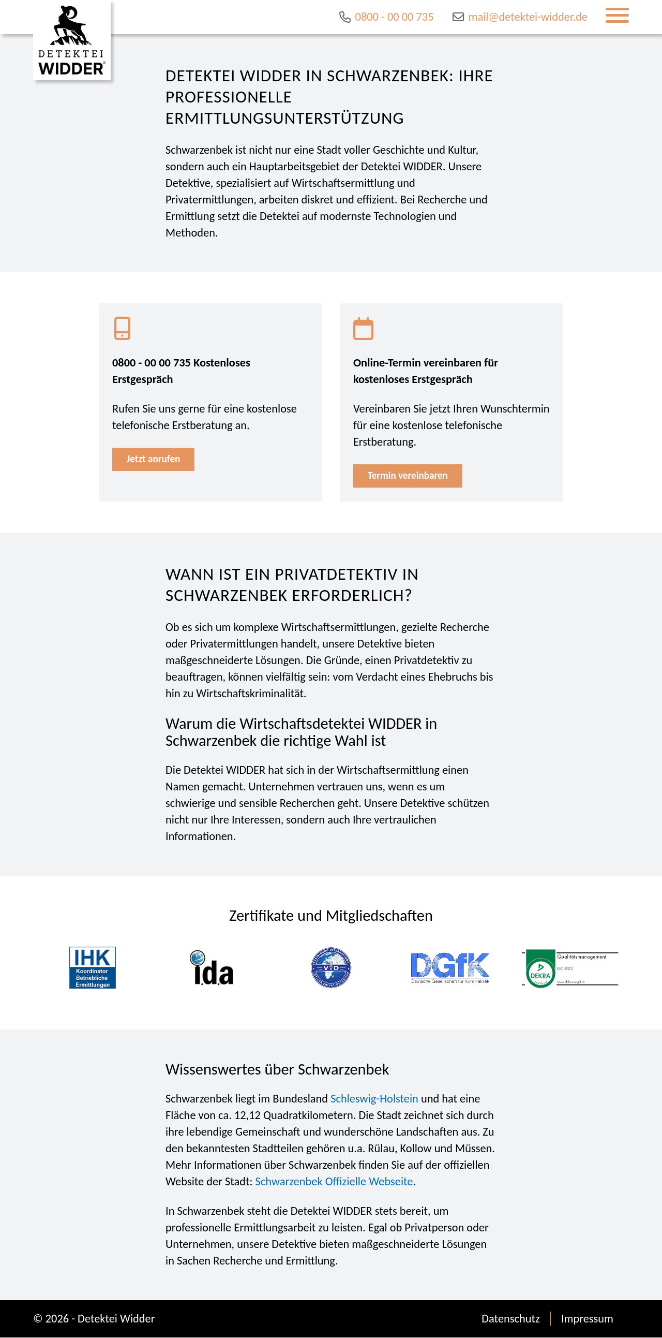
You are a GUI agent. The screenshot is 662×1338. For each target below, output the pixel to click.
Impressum (587, 1319)
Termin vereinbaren (411, 476)
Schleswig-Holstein (374, 1099)
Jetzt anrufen (156, 459)
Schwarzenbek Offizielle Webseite (334, 1182)
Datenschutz (511, 1319)
